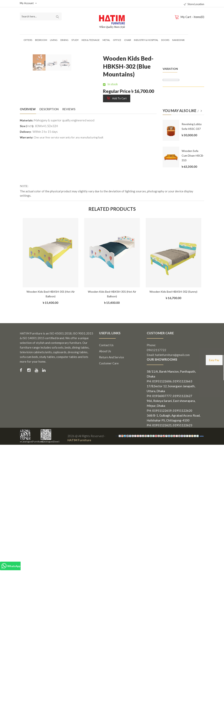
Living (53, 40)
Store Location (194, 4)
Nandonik (178, 40)
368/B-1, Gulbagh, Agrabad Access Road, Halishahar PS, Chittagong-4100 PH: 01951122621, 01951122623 (173, 420)
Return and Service (111, 357)
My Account (28, 3)
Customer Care (109, 363)
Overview (28, 109)
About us (105, 351)
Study (75, 40)
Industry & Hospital (146, 40)
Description (49, 109)
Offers (28, 40)
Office (117, 40)
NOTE (24, 186)
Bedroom (41, 40)
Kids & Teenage (91, 40)
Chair (127, 40)
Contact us (106, 345)
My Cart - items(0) (190, 17)
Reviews (68, 109)
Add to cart (117, 98)
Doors (165, 40)
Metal (106, 40)
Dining (64, 40)
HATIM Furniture (79, 440)
